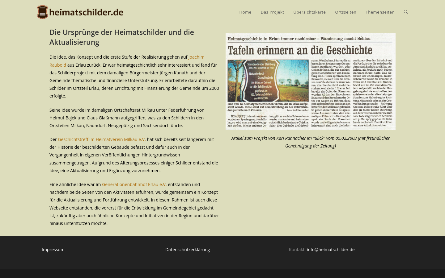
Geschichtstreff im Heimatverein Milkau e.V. (102, 139)
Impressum (53, 249)
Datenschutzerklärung (187, 249)
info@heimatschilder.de (331, 249)
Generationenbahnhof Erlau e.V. (134, 184)
